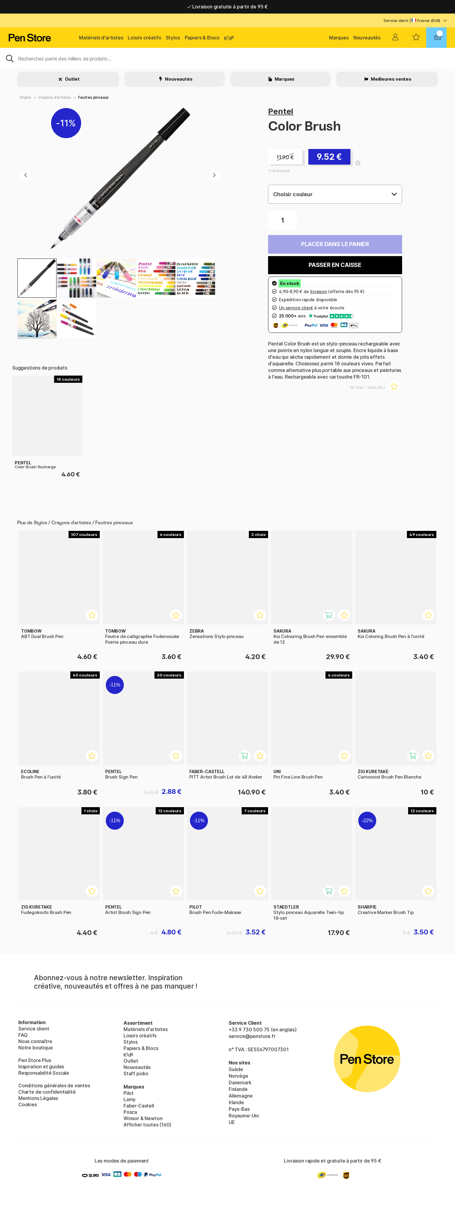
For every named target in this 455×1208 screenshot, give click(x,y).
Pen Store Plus (34, 1060)
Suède (236, 1069)
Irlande (236, 1102)
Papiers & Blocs (202, 38)
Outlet (72, 79)
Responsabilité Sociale (43, 1073)
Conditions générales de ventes (54, 1086)
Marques (339, 38)
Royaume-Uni (244, 1116)
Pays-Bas (239, 1109)
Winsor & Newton (143, 1118)
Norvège (238, 1076)
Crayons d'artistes (54, 97)
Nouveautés (366, 38)
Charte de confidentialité (47, 1092)
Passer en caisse (335, 265)
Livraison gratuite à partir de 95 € (227, 7)
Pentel (280, 111)
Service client (395, 20)
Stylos (173, 38)
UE (232, 1122)
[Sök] (227, 58)
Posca (130, 1112)
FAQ (22, 1035)
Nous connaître (35, 1041)
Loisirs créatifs (144, 38)
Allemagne (240, 1096)
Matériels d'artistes (101, 38)
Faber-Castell (139, 1106)
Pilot (129, 1093)
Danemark (240, 1082)
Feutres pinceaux (93, 97)
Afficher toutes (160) (147, 1125)
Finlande (238, 1089)
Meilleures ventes (390, 79)
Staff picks (136, 1073)
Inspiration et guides (41, 1067)
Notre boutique (35, 1048)
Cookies (27, 1104)
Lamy (130, 1099)
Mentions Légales (38, 1098)
